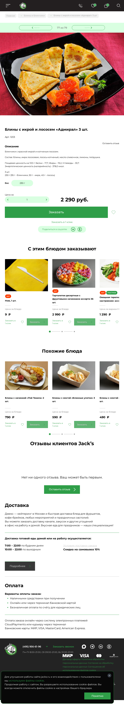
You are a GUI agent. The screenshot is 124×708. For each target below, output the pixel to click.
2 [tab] (62, 335)
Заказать (56, 212)
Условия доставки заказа (80, 553)
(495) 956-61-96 (32, 654)
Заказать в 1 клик (62, 222)
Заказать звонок (63, 654)
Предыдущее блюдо (38, 27)
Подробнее (17, 574)
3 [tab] (74, 335)
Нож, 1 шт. (12, 302)
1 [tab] (49, 335)
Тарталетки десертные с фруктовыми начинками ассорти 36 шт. (69, 303)
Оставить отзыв (110, 143)
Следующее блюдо (86, 27)
